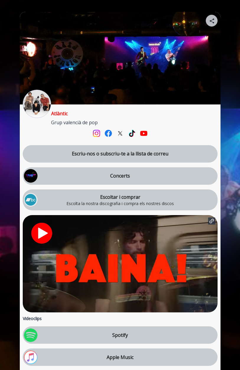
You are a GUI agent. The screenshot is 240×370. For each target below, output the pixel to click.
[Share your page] (212, 21)
